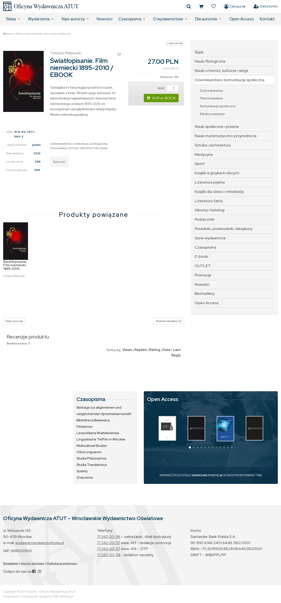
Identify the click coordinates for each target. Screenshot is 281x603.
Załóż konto (266, 6)
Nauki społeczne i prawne (217, 126)
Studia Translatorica (92, 464)
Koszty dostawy (32, 563)
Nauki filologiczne (210, 61)
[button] (190, 447)
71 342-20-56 (108, 536)
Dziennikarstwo (211, 90)
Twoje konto (11, 596)
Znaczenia (85, 477)
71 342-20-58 (108, 554)
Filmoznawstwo (58, 148)
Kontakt (267, 19)
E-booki (201, 256)
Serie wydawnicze (210, 237)
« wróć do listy (175, 43)
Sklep (11, 19)
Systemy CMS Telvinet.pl (56, 596)
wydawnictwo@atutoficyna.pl (39, 542)
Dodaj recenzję (14, 321)
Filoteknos (84, 426)
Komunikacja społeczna (217, 106)
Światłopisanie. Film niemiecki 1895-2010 (15, 265)
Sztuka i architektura (213, 145)
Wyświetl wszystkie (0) (169, 321)
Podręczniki (205, 219)
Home (9, 33)
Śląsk (199, 52)
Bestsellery (204, 293)
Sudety (82, 471)
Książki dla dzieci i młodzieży (219, 191)
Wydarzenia (39, 19)
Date (166, 350)
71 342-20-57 (108, 542)
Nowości (104, 19)
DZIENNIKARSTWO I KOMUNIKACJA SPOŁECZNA (79, 144)
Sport (200, 163)
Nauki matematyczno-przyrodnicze (226, 135)
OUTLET (203, 265)
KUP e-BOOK (161, 98)
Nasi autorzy (73, 19)
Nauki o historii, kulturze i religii (221, 70)
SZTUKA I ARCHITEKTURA (83, 148)
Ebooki (104, 148)
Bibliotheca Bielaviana (93, 420)
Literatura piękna (210, 182)
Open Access (241, 19)
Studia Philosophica (91, 458)
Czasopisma (129, 19)
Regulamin (10, 563)
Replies (140, 350)
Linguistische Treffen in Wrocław (101, 439)
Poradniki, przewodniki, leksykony (223, 228)
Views (127, 350)
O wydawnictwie (168, 19)
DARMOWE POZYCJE (207, 475)
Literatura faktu (209, 200)
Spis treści (59, 162)
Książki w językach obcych (217, 172)
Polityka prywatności (62, 563)
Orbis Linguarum (89, 452)
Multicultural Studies (92, 445)
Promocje (203, 275)
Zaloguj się (235, 6)
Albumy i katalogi (210, 209)
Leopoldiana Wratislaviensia (98, 433)
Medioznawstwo (212, 114)
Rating (154, 350)
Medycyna (204, 154)
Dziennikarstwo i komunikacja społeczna (48, 33)
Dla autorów (206, 19)
